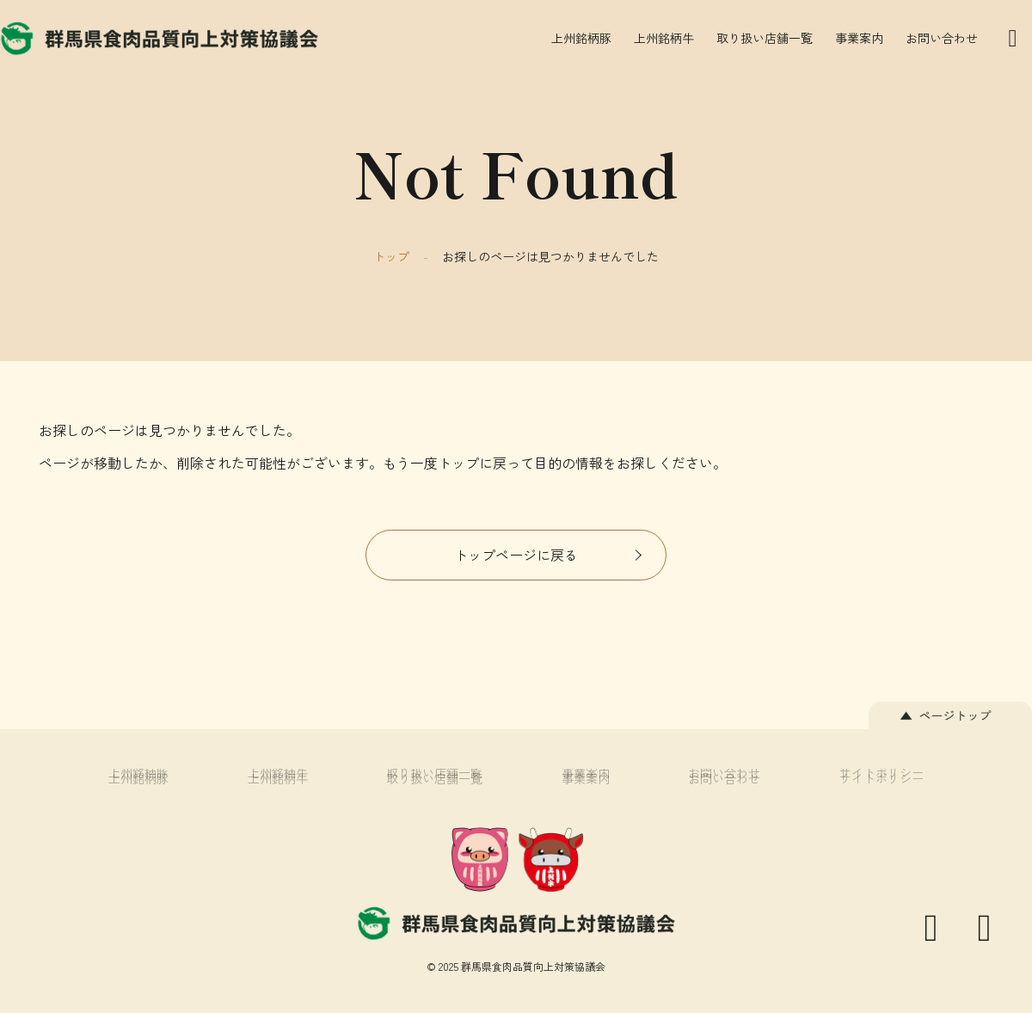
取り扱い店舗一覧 (764, 37)
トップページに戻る (516, 554)
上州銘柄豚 (581, 37)
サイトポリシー (881, 778)
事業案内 (859, 37)
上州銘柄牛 (664, 37)
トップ (391, 256)
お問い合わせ (942, 37)
